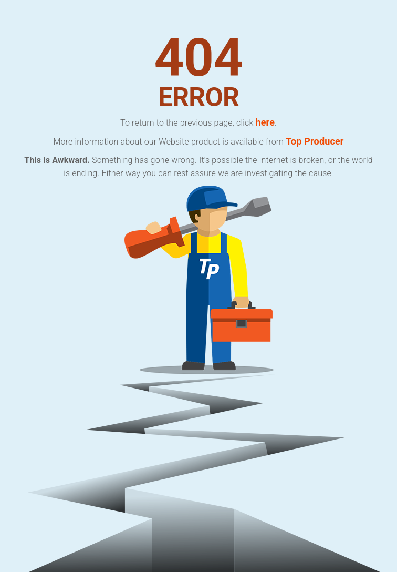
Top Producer (314, 141)
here (265, 122)
